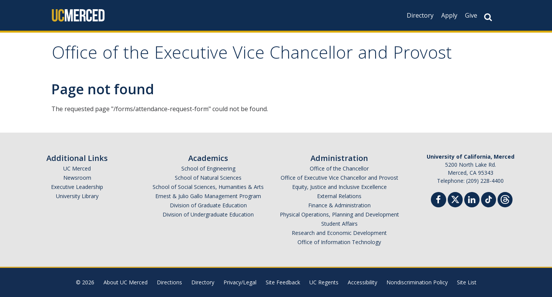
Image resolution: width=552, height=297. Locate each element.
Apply (449, 15)
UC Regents (323, 282)
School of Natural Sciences (208, 177)
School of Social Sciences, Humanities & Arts (208, 186)
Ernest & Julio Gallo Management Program (208, 196)
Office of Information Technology (339, 242)
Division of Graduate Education (208, 205)
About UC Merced (126, 282)
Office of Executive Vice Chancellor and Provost (339, 177)
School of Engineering (208, 168)
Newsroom (77, 177)
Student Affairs (339, 223)
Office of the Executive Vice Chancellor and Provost (252, 55)
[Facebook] (438, 200)
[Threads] (505, 199)
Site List (466, 282)
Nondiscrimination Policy (417, 282)
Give (471, 15)
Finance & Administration (339, 205)
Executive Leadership (77, 186)
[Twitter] (455, 199)
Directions (169, 282)
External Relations (339, 196)
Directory (420, 15)
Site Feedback (283, 282)
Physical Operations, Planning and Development (339, 214)
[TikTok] (488, 199)
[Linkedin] (472, 200)
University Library (77, 196)
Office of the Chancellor (339, 168)
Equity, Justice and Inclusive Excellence (339, 186)
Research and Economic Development (339, 232)
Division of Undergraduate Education (208, 214)
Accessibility (362, 282)
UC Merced (77, 168)
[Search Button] (488, 17)
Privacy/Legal (239, 282)
